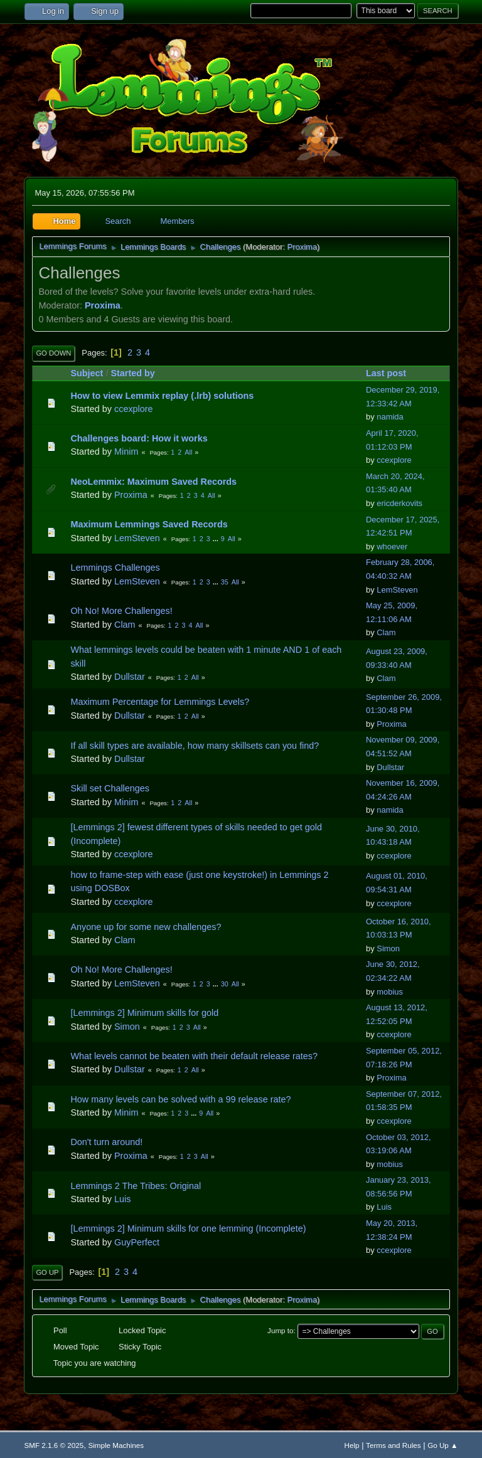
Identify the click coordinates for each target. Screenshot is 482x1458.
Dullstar (129, 677)
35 (224, 582)
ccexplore (133, 409)
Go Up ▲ (442, 1445)
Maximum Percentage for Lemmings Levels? (159, 702)
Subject (86, 373)
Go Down (53, 353)
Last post (391, 373)
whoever (392, 546)
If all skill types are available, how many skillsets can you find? (194, 746)
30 (224, 984)
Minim (126, 451)
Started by (132, 373)
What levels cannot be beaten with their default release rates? (194, 1056)
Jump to (280, 1330)
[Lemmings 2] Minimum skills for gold (144, 1013)
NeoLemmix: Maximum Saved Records (153, 482)
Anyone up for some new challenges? (145, 927)
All (188, 452)
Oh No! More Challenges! (121, 611)
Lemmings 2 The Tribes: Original (135, 1186)
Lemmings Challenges (114, 568)
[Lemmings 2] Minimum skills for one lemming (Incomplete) (188, 1228)
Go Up (47, 1272)
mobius (390, 991)
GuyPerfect (136, 1242)
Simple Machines (116, 1445)
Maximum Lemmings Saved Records (148, 524)
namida (390, 416)
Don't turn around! (106, 1142)
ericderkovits (399, 503)
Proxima (302, 246)
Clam (125, 625)
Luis (122, 1199)
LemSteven (137, 538)
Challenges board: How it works (138, 438)
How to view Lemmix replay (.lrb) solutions (162, 396)
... (216, 538)
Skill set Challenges (109, 788)
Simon (388, 948)
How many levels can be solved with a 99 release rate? (180, 1099)
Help (352, 1445)
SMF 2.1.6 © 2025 (53, 1445)
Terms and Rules (393, 1445)
